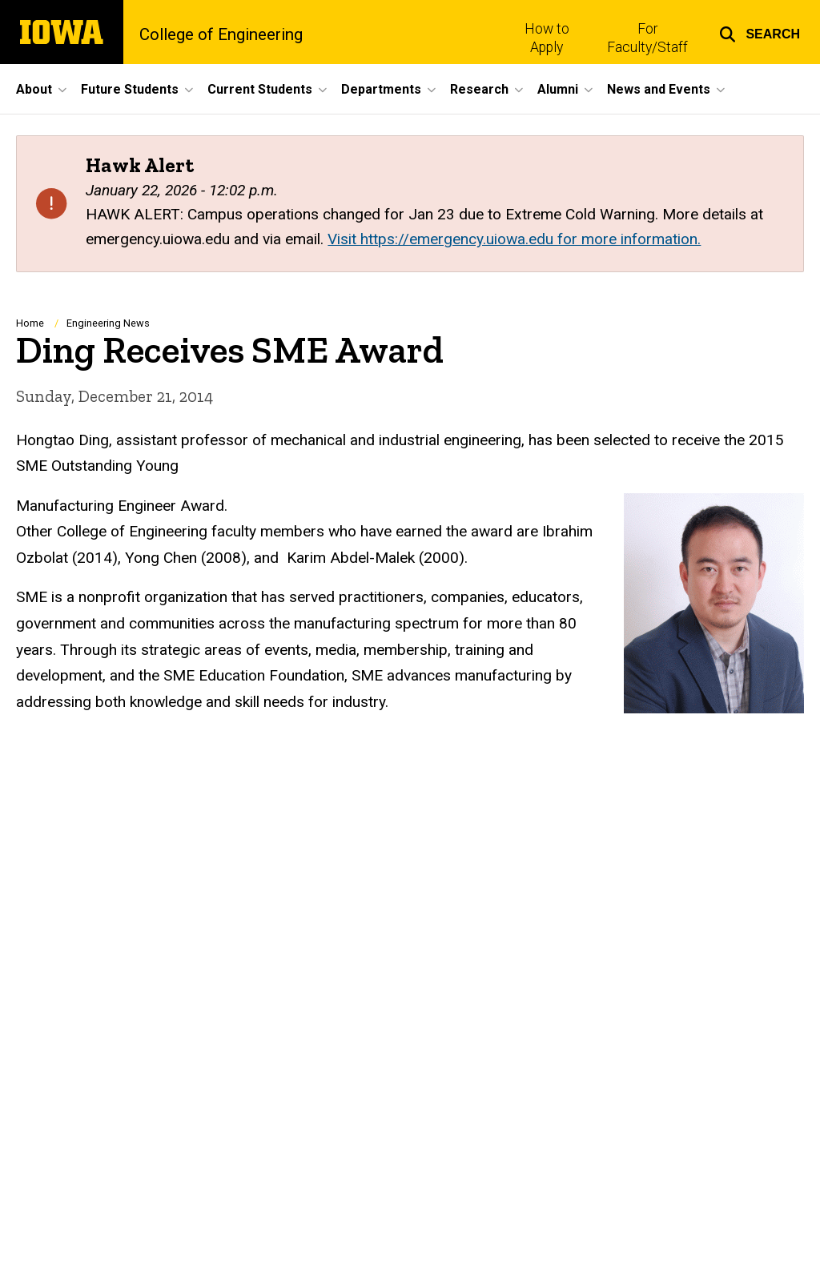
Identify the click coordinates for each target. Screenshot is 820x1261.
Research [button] (479, 89)
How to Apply (547, 38)
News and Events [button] (658, 89)
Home (30, 323)
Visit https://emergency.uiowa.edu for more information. (514, 239)
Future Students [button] (130, 89)
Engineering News (108, 323)
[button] (759, 32)
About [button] (34, 89)
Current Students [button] (259, 89)
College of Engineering (221, 34)
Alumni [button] (557, 89)
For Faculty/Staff (647, 38)
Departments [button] (381, 89)
